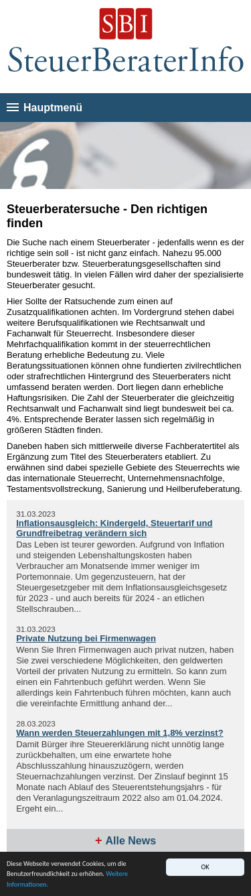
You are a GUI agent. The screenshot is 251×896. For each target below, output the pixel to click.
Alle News (130, 840)
